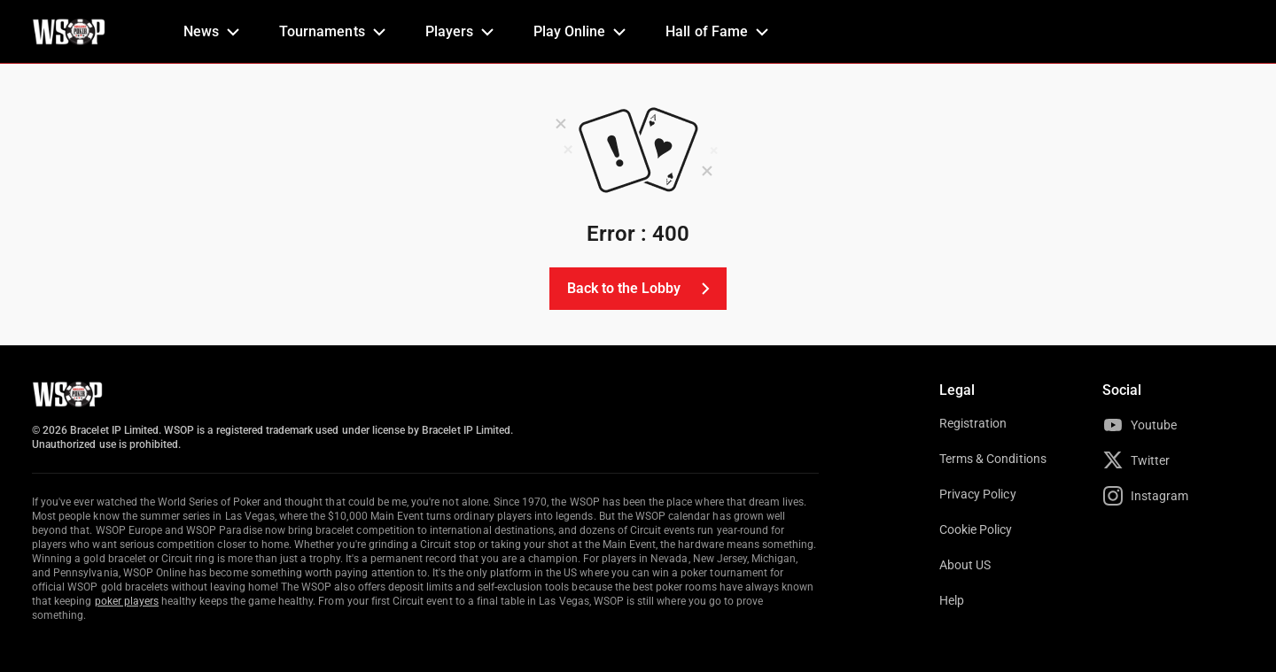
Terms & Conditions (992, 459)
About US (965, 565)
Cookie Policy (976, 529)
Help (951, 600)
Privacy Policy (977, 494)
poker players (127, 601)
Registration (973, 423)
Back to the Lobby (642, 288)
